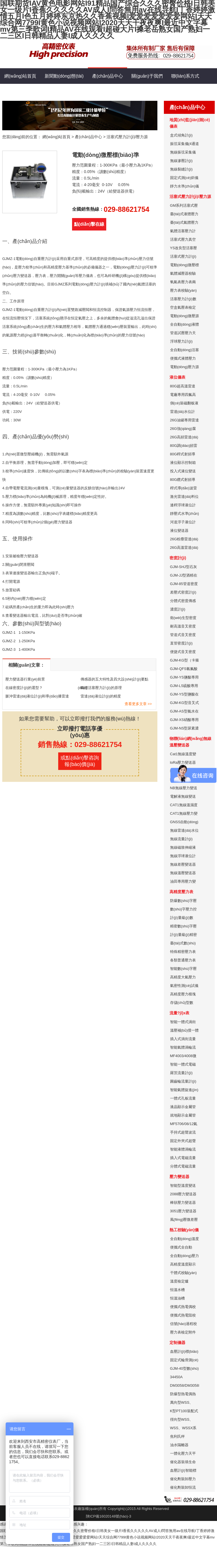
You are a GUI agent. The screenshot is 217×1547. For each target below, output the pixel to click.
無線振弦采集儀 (183, 152)
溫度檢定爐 (179, 1281)
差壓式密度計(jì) (183, 592)
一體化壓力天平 (183, 1453)
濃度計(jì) (177, 609)
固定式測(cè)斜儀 (184, 178)
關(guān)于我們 (146, 76)
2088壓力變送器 (183, 1194)
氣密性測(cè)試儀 (184, 985)
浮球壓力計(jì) (181, 341)
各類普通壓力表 (183, 960)
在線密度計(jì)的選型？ (24, 688)
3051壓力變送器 (183, 1211)
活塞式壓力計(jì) (183, 256)
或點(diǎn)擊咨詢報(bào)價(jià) (79, 761)
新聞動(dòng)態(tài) (64, 76)
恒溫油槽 (177, 1298)
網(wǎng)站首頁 (20, 76)
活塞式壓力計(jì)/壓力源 (127, 137)
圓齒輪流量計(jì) (183, 1081)
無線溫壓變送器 (183, 873)
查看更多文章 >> (138, 704)
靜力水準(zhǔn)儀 (184, 186)
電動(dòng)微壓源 (184, 316)
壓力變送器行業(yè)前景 (25, 679)
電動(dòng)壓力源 (184, 367)
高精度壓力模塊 (183, 994)
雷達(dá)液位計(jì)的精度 (101, 696)
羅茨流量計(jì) (181, 1073)
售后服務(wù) (57, 91)
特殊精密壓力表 (183, 951)
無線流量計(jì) (181, 839)
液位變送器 (179, 530)
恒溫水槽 (177, 1290)
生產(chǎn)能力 (19, 91)
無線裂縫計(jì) (181, 169)
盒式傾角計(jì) (181, 135)
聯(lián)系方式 (185, 76)
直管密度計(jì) (181, 643)
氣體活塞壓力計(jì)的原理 (101, 688)
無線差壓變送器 (183, 864)
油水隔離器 (179, 1445)
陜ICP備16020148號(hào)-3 (108, 1516)
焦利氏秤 (177, 1436)
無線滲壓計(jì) (181, 161)
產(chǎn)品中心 (107, 73)
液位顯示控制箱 (183, 462)
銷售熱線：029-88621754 (80, 744)
